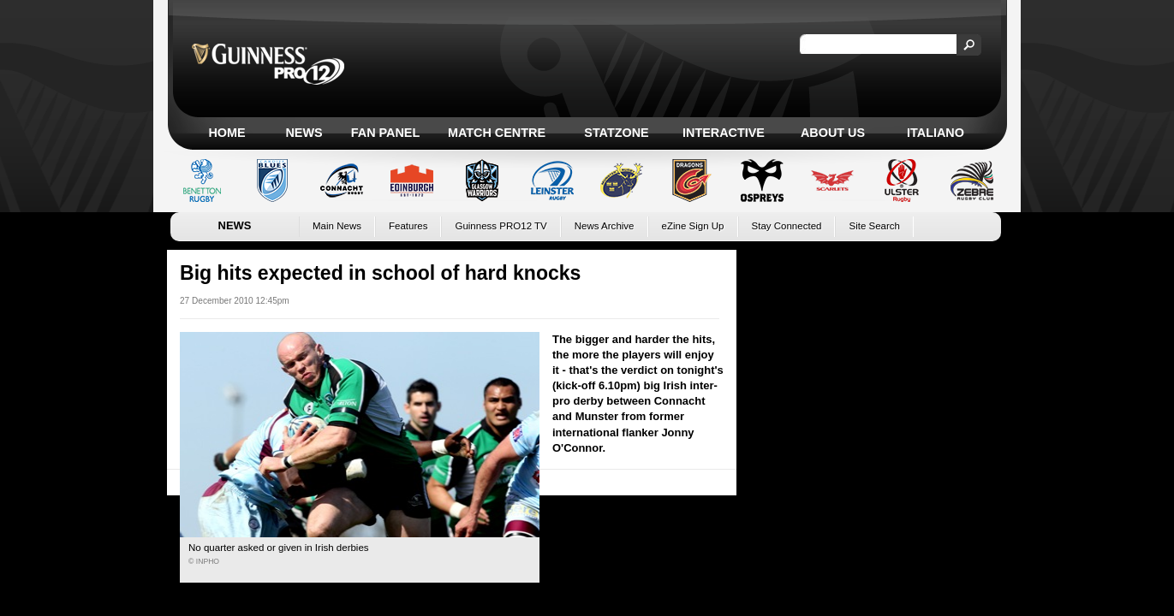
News (303, 132)
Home (226, 132)
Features (408, 226)
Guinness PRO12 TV (500, 226)
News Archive (605, 226)
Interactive (723, 132)
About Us (833, 132)
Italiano (935, 132)
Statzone (616, 132)
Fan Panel (385, 132)
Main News (337, 226)
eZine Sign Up (693, 226)
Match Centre (496, 132)
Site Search (874, 226)
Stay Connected (787, 226)
